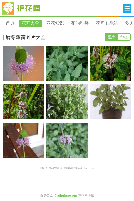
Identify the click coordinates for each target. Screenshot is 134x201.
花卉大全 (30, 23)
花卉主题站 (107, 23)
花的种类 (80, 23)
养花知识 (55, 23)
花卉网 (21, 8)
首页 (10, 23)
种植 (124, 37)
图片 (111, 37)
